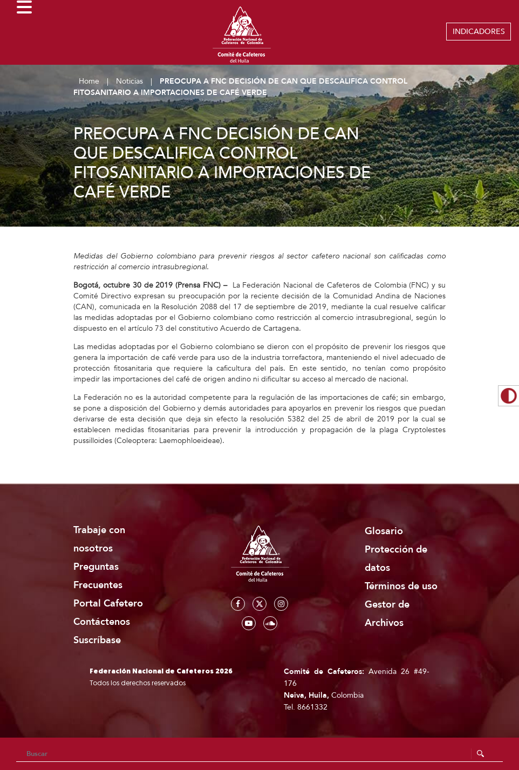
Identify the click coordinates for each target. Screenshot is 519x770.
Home (89, 81)
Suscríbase (97, 640)
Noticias (129, 81)
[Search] (259, 754)
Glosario (384, 531)
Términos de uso (401, 586)
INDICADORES (479, 31)
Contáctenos (101, 622)
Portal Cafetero (108, 603)
